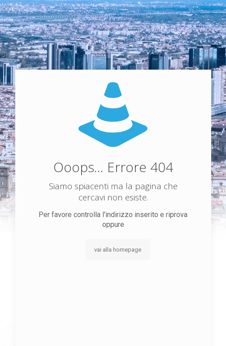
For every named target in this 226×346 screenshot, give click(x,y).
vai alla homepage (117, 249)
